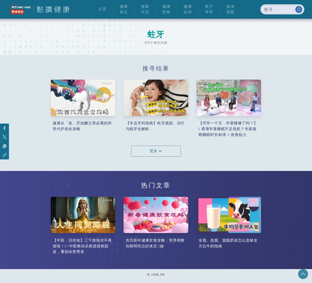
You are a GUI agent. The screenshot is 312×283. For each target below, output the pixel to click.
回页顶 (303, 274)
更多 (156, 151)
